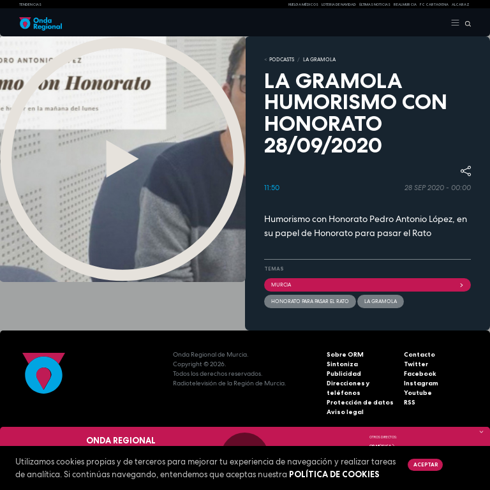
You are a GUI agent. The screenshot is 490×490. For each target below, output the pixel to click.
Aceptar (425, 464)
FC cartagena (434, 4)
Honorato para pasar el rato (310, 301)
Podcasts (281, 59)
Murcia (367, 284)
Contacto (419, 354)
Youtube (418, 393)
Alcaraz (461, 4)
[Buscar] (465, 23)
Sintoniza (342, 364)
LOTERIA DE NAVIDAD (339, 4)
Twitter (416, 364)
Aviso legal (345, 412)
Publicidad (344, 373)
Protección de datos (360, 402)
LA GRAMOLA (319, 59)
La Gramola (380, 301)
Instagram (421, 383)
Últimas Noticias (374, 4)
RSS (409, 402)
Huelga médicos (303, 4)
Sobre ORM (345, 354)
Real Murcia (405, 4)
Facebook (420, 373)
